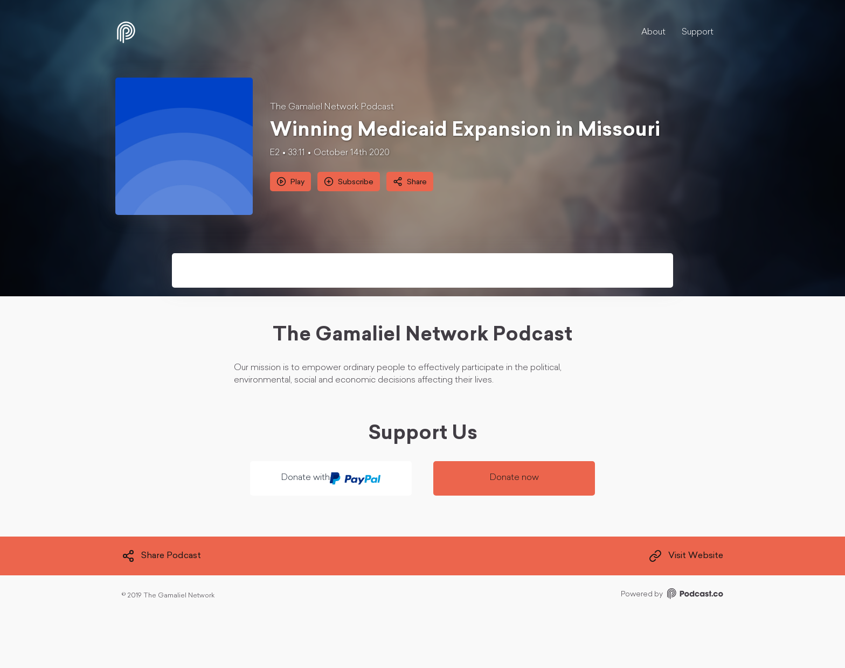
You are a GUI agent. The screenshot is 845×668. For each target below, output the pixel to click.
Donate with (331, 478)
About (653, 32)
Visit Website (686, 555)
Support (698, 32)
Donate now (514, 478)
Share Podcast (161, 555)
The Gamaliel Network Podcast (332, 107)
